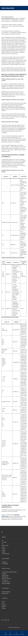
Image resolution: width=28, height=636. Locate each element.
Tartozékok (4, 573)
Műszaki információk (6, 583)
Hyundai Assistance (6, 581)
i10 (2, 540)
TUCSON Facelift (5, 553)
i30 (2, 543)
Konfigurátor (4, 562)
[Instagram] (8, 620)
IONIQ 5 (3, 550)
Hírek (3, 603)
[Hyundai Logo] (1, 2)
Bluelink (3, 606)
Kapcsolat (4, 604)
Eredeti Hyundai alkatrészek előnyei (9, 571)
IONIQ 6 (3, 552)
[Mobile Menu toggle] (26, 2)
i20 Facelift (4, 542)
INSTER (3, 548)
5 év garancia (4, 580)
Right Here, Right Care (6, 578)
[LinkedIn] (6, 620)
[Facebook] (1, 620)
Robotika (4, 608)
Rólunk (3, 601)
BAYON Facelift (5, 545)
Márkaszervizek (5, 576)
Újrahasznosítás (5, 575)
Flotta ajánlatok (5, 563)
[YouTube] (4, 620)
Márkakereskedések (6, 591)
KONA (3, 547)
